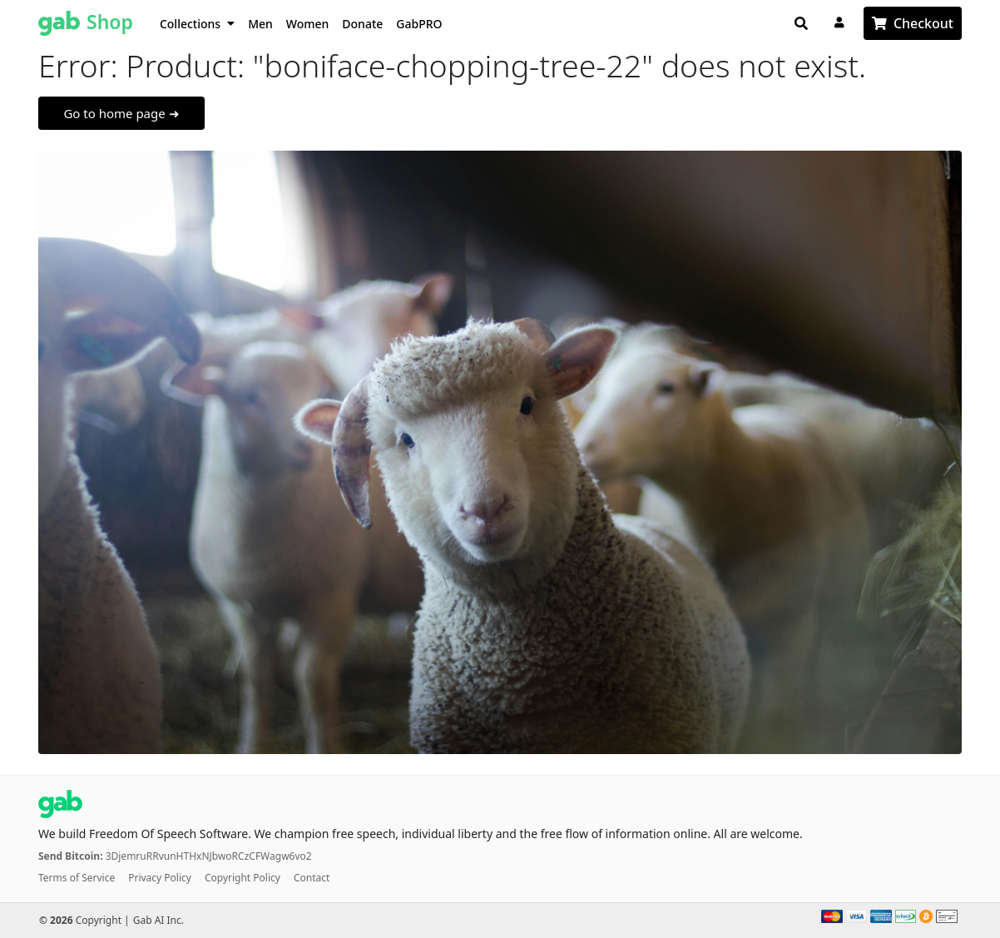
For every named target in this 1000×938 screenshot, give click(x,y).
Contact (311, 878)
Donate (362, 24)
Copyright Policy (242, 878)
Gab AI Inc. (158, 920)
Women (307, 24)
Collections (197, 24)
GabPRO (419, 24)
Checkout (923, 23)
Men (260, 24)
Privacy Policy (159, 878)
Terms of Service (76, 878)
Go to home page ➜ (121, 113)
